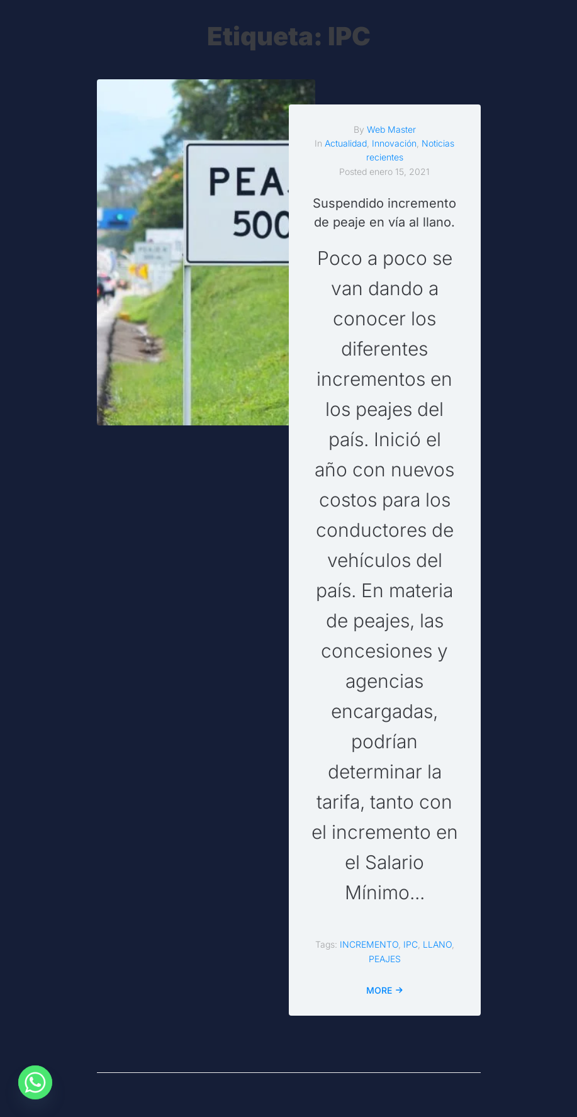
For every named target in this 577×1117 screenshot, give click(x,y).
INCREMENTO (369, 944)
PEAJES (385, 958)
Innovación (394, 143)
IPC (410, 944)
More (379, 990)
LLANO (437, 944)
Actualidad (346, 143)
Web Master (391, 129)
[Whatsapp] (35, 1084)
